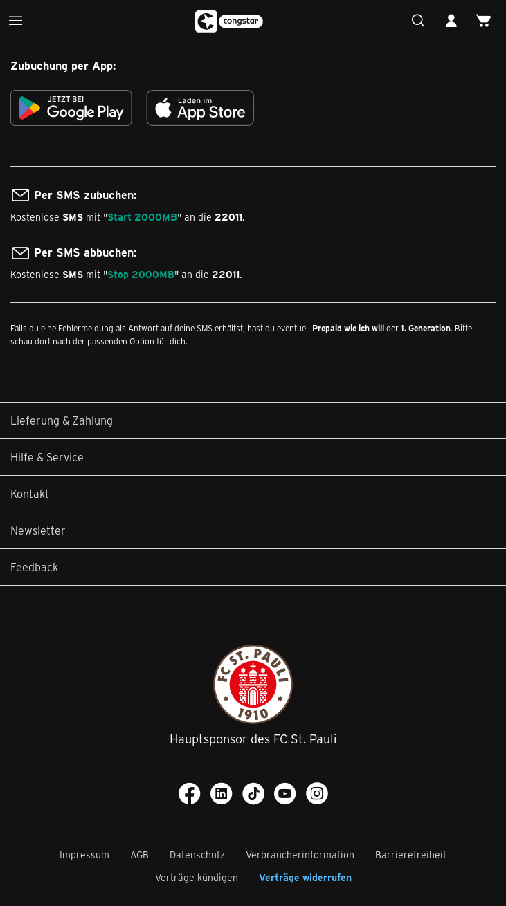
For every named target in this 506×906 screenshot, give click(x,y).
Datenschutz (197, 854)
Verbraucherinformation (300, 854)
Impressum (84, 854)
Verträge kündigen (196, 877)
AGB (139, 854)
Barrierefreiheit (410, 854)
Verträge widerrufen (305, 877)
